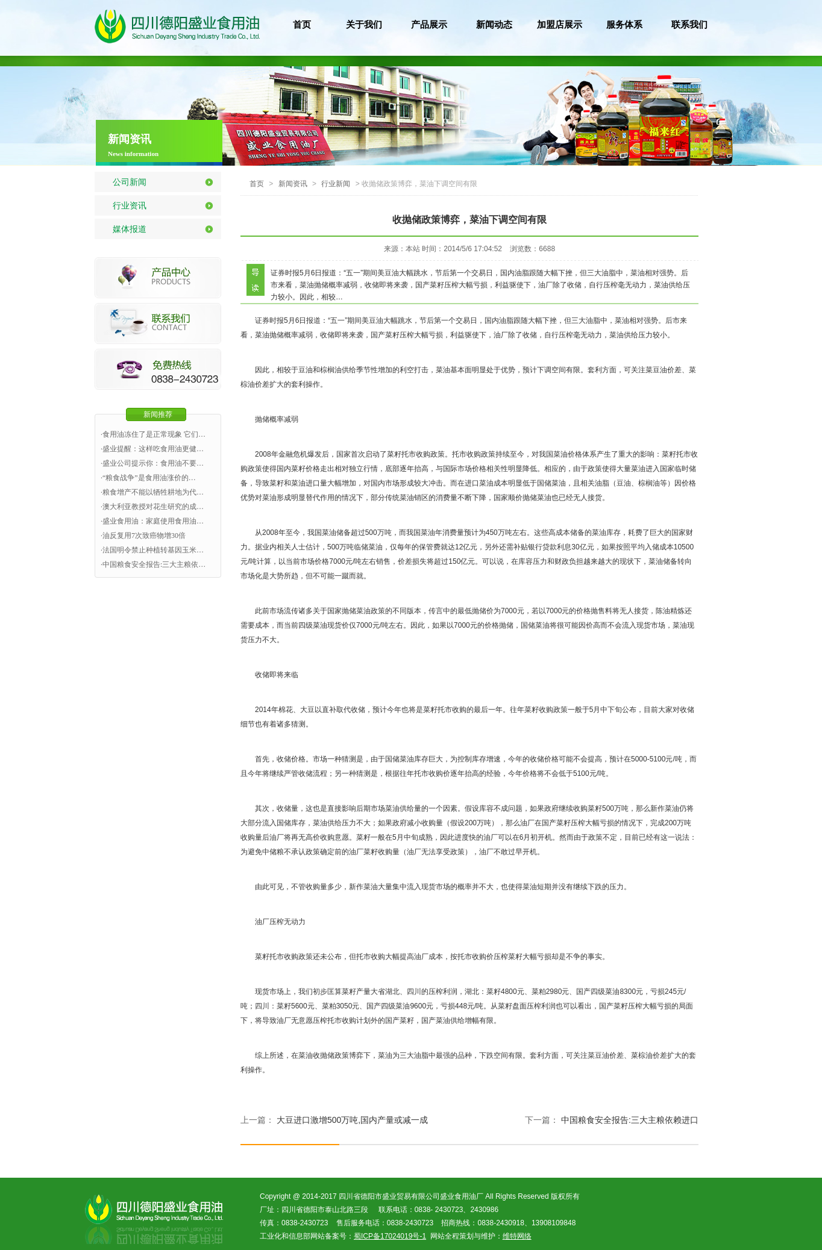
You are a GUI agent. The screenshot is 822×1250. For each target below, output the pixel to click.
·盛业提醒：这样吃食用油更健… (152, 449)
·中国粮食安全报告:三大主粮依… (153, 564)
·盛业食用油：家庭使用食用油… (152, 521)
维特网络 (517, 1236)
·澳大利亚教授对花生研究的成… (152, 506)
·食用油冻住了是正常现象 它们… (153, 434)
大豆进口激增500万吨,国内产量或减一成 (352, 1120)
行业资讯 (129, 205)
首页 (256, 184)
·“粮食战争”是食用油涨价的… (148, 477)
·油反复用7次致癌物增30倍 (143, 535)
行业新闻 (335, 184)
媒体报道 (129, 229)
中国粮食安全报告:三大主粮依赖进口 (629, 1120)
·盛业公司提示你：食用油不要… (152, 463)
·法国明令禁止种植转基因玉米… (152, 550)
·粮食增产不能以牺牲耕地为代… (152, 492)
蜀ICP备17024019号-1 (390, 1236)
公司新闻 (129, 182)
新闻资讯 (292, 184)
